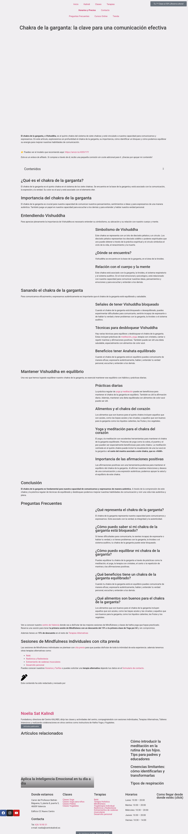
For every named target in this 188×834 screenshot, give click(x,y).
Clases (98, 4)
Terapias (111, 4)
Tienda (116, 16)
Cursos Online (101, 16)
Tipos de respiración (147, 783)
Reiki (28, 655)
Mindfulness (99, 804)
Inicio (75, 4)
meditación (126, 337)
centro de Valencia (50, 625)
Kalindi (87, 4)
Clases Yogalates (71, 806)
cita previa (80, 647)
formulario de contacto (133, 668)
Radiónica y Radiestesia (37, 659)
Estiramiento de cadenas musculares (43, 662)
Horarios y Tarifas (53, 668)
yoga (134, 337)
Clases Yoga (68, 800)
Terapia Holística (102, 802)
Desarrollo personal (35, 665)
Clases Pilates (69, 804)
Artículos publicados (31, 726)
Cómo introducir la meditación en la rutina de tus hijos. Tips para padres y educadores (146, 750)
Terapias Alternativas (78, 633)
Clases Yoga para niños (73, 802)
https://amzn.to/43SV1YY (77, 152)
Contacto (105, 10)
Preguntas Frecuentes (79, 16)
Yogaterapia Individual (104, 806)
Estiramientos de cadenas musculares (106, 811)
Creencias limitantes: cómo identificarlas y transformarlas (148, 771)
